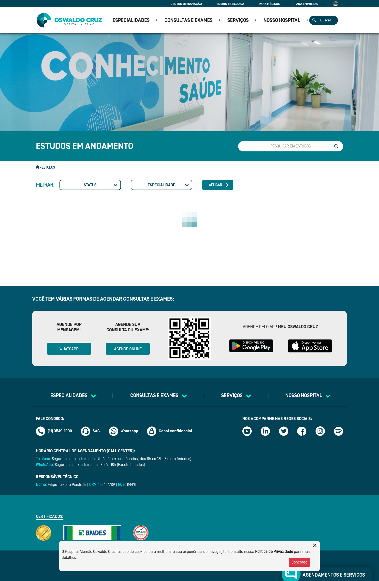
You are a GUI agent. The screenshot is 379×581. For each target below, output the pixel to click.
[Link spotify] (338, 431)
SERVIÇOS (238, 20)
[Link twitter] (283, 431)
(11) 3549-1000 (54, 431)
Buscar (325, 20)
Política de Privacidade (274, 552)
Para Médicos (269, 3)
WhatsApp (69, 349)
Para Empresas (306, 3)
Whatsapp (123, 431)
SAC (90, 431)
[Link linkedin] (265, 431)
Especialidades (131, 20)
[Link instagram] (320, 431)
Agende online (128, 349)
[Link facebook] (301, 431)
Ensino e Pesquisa (230, 3)
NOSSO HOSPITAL (281, 20)
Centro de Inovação (186, 3)
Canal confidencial (169, 431)
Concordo (299, 562)
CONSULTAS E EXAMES (188, 20)
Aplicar (215, 185)
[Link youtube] (247, 431)
